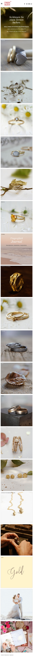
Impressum (11, 654)
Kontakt (2, 654)
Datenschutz (6, 654)
